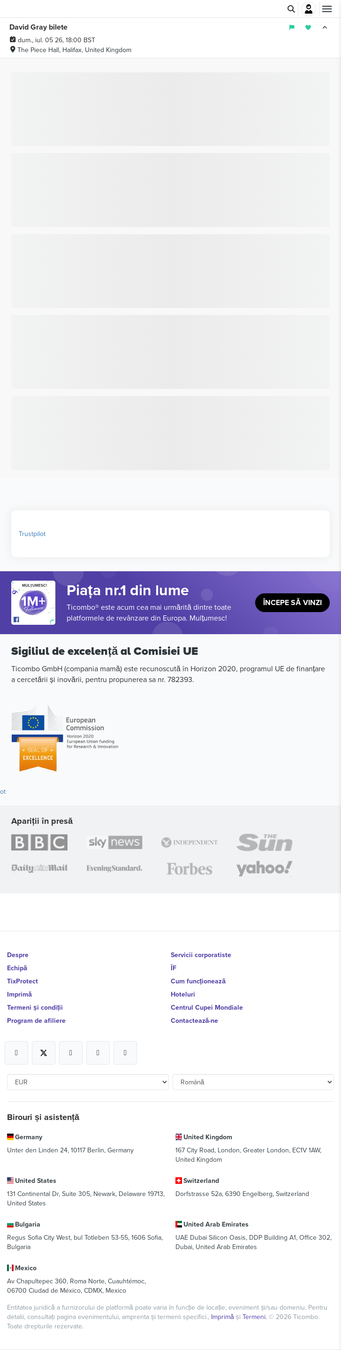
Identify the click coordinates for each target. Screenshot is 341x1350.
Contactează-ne (195, 1020)
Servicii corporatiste (201, 954)
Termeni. (255, 1316)
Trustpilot (32, 533)
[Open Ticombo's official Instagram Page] (71, 1053)
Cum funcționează (198, 981)
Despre (18, 954)
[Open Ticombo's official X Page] (43, 1053)
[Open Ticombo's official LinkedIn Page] (125, 1053)
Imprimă (19, 994)
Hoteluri (183, 994)
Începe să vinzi (292, 602)
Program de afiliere (36, 1020)
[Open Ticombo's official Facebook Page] (34, 620)
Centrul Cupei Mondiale (207, 1007)
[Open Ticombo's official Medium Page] (98, 1053)
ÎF (173, 968)
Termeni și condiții (35, 1007)
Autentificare (308, 8)
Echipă (17, 968)
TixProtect (22, 981)
